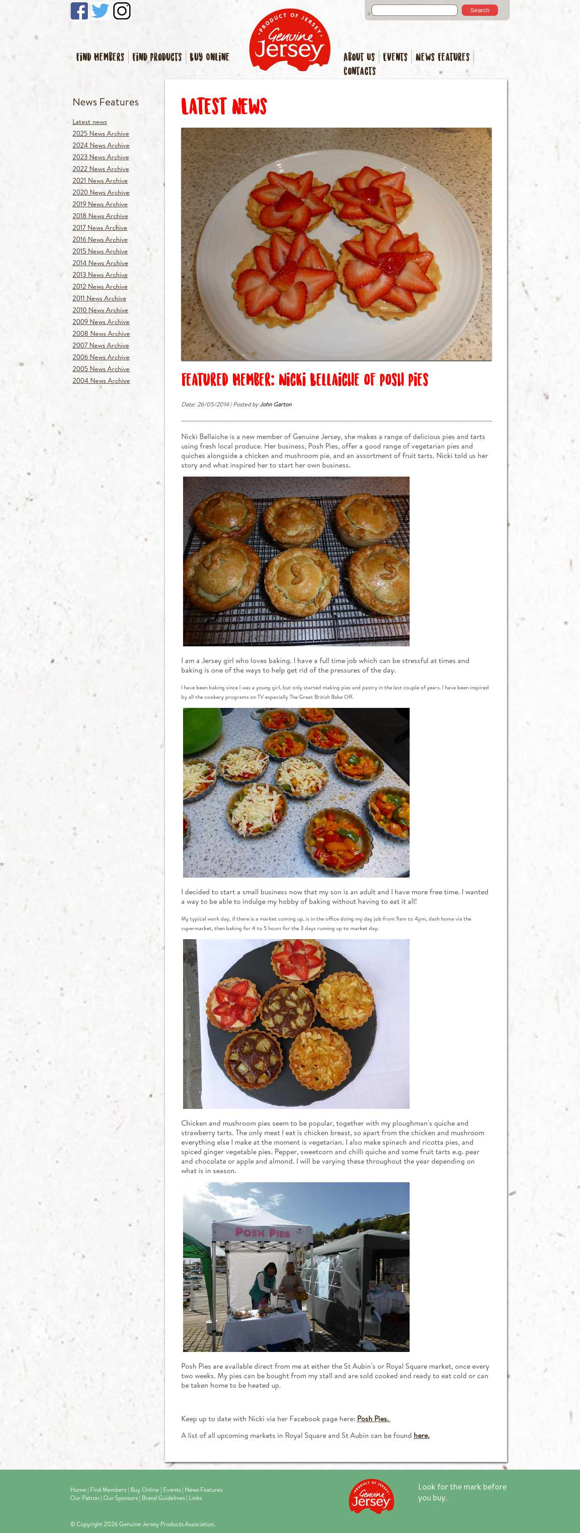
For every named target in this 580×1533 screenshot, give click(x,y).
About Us (359, 58)
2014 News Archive (100, 262)
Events (395, 58)
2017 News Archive (99, 227)
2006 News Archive (101, 357)
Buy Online (210, 58)
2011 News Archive (99, 298)
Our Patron (84, 1498)
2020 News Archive (101, 192)
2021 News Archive (100, 180)
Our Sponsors (120, 1498)
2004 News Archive (101, 380)
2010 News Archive (100, 310)
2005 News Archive (101, 368)
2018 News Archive (100, 215)
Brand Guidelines (163, 1498)
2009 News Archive (101, 321)
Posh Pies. (374, 1418)
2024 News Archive (101, 145)
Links (195, 1498)
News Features (443, 58)
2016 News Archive (100, 239)
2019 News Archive (100, 204)
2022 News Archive (100, 168)
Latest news (89, 121)
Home (78, 1489)
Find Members (100, 58)
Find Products (157, 58)
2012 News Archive (100, 286)
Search (479, 10)
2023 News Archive (100, 157)
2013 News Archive (100, 274)
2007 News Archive (100, 345)
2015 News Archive (100, 251)
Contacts (359, 72)
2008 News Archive (101, 333)
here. (422, 1435)
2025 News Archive (100, 133)
